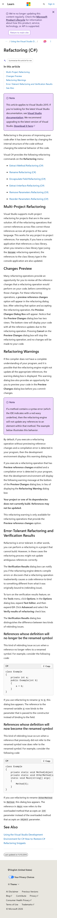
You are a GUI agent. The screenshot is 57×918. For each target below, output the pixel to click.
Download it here (23, 125)
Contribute (21, 895)
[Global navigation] (3, 4)
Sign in (51, 3)
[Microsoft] (29, 4)
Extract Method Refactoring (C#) (26, 165)
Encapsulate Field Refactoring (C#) (27, 178)
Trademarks (27, 904)
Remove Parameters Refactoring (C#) (28, 192)
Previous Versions (30, 891)
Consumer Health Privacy (18, 900)
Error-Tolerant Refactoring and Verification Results (29, 84)
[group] (28, 778)
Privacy (33, 895)
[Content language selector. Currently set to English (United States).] (20, 869)
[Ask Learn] (45, 41)
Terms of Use (12, 904)
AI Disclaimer (12, 891)
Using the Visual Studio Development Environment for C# (23, 41)
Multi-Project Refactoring (18, 72)
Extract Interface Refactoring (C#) (26, 185)
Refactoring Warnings (16, 80)
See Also (10, 87)
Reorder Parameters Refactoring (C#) (28, 198)
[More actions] (50, 41)
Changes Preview (14, 76)
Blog (8, 895)
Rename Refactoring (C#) (22, 172)
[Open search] (44, 4)
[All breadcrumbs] (6, 41)
